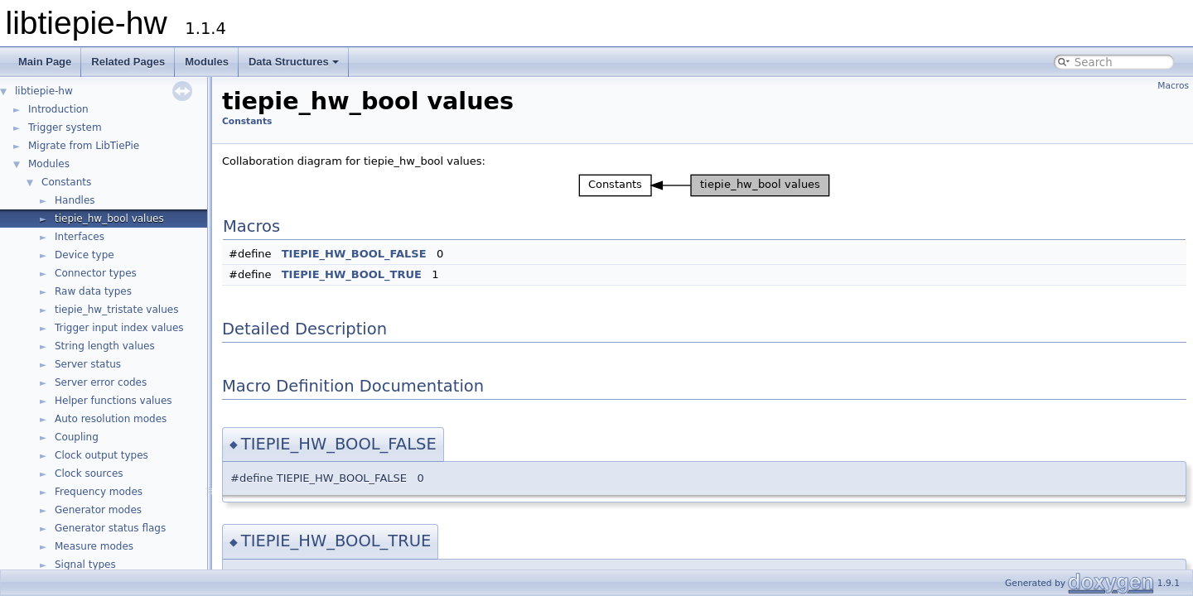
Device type (84, 255)
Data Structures (294, 61)
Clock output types (101, 455)
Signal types (85, 564)
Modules (207, 61)
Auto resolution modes (111, 419)
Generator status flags (110, 528)
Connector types (96, 273)
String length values (105, 346)
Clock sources (89, 473)
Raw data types (93, 291)
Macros (1173, 85)
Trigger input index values (119, 328)
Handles (75, 200)
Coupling (77, 437)
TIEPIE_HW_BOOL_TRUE (352, 274)
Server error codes (101, 382)
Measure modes (94, 546)
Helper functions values (113, 400)
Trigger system (65, 127)
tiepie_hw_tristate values (116, 309)
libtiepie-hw (44, 91)
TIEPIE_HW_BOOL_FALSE (354, 254)
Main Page (44, 61)
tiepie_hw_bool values (109, 218)
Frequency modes (98, 491)
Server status (88, 364)
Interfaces (79, 237)
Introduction (58, 109)
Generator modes (98, 510)
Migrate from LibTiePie (83, 145)
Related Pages (128, 61)
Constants (66, 182)
